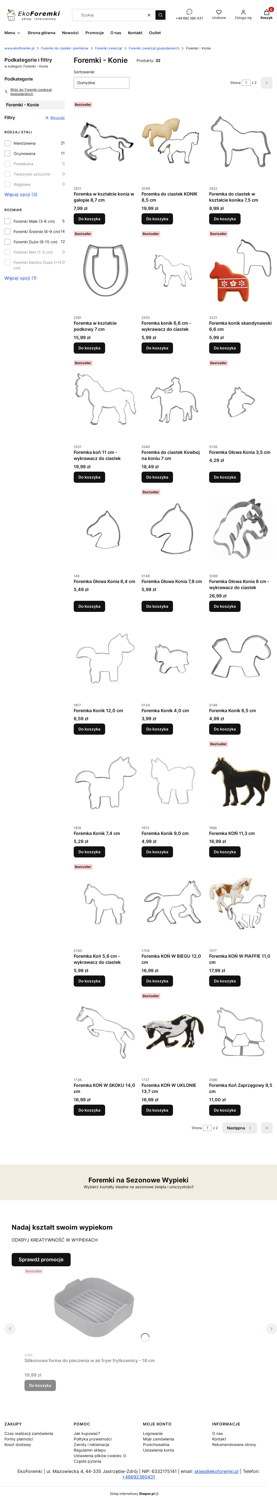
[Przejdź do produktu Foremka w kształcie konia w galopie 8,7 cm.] (105, 141)
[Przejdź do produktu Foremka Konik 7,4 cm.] (105, 780)
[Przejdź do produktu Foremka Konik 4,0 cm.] (173, 658)
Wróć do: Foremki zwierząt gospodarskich (28, 91)
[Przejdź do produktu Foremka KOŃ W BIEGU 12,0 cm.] (173, 903)
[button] (160, 15)
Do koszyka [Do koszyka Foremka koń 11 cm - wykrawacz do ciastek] (89, 477)
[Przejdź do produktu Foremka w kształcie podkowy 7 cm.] (105, 270)
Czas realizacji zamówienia (28, 1433)
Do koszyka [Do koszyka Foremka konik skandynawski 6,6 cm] (225, 348)
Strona (235, 83)
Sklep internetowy (132, 1494)
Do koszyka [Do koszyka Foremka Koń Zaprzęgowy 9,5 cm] (225, 1110)
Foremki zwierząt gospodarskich (154, 48)
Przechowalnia (156, 1444)
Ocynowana (24, 153)
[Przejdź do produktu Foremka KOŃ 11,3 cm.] (241, 780)
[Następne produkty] (239, 1128)
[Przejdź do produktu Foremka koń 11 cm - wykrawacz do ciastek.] (105, 399)
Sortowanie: (84, 71)
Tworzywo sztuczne (32, 174)
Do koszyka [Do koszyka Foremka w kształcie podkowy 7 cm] (89, 348)
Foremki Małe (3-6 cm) (34, 221)
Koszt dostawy (17, 1444)
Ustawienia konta (158, 1450)
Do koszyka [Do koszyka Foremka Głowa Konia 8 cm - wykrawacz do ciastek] (225, 606)
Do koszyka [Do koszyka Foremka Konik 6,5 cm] (225, 729)
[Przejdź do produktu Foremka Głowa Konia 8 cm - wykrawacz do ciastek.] (241, 529)
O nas (217, 1433)
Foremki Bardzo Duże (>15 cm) (38, 265)
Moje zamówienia (158, 1439)
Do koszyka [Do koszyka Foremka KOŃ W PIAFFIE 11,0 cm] (225, 981)
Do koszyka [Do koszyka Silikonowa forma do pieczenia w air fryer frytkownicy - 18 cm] (40, 1385)
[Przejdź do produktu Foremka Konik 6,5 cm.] (241, 658)
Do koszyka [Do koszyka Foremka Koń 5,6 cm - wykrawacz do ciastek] (89, 981)
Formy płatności (18, 1439)
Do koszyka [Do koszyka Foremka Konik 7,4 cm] (89, 851)
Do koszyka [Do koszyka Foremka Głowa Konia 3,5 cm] (225, 477)
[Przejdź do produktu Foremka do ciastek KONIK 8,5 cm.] (173, 141)
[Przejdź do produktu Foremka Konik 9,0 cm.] (173, 780)
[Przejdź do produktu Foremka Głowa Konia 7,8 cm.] (173, 529)
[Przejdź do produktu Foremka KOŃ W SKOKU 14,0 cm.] (105, 1032)
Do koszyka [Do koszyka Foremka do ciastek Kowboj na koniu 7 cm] (157, 477)
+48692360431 (138, 1477)
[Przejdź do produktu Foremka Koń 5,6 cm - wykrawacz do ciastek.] (105, 903)
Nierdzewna (25, 143)
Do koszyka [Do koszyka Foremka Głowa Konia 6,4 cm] (89, 606)
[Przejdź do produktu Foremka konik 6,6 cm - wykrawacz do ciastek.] (173, 270)
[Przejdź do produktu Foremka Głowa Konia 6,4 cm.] (105, 529)
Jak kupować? (87, 1433)
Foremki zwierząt (108, 48)
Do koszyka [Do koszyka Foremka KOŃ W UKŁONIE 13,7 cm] (157, 1110)
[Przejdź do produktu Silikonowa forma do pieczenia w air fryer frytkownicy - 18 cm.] (94, 1308)
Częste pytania (87, 1461)
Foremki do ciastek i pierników (64, 48)
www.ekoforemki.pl (19, 48)
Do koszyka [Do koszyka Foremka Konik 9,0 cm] (157, 851)
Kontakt (219, 1439)
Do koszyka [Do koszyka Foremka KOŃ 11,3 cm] (225, 851)
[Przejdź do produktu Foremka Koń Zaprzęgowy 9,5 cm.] (241, 1032)
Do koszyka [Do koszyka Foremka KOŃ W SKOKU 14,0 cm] (89, 1110)
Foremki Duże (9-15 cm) (36, 241)
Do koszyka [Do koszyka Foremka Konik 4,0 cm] (157, 729)
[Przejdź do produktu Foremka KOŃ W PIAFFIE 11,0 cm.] (241, 903)
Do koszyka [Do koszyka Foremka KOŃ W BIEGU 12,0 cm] (157, 981)
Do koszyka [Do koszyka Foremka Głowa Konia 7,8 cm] (157, 606)
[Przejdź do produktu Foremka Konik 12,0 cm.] (105, 658)
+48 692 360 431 (189, 18)
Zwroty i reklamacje (91, 1444)
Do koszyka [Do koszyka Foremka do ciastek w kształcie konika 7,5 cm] (225, 218)
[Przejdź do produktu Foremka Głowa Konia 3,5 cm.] (241, 399)
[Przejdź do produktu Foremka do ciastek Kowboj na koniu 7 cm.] (173, 399)
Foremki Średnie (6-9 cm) (37, 231)
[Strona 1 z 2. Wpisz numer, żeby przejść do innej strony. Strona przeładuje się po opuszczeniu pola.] (246, 83)
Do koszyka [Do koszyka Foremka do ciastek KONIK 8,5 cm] (157, 218)
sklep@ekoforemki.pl (216, 1471)
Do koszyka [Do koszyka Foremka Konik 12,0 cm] (89, 729)
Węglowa (22, 184)
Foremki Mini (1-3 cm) (33, 252)
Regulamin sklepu (90, 1450)
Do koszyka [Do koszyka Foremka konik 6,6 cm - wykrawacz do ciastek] (157, 348)
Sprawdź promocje (41, 1259)
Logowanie (153, 1433)
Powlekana (23, 163)
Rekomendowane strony (234, 1444)
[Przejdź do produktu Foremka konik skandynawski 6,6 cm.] (241, 270)
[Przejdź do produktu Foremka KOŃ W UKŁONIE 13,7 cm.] (173, 1032)
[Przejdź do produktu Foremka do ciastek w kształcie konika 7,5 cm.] (241, 141)
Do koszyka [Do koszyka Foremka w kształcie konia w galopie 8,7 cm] (89, 218)
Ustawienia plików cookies (98, 1455)
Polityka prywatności (93, 1439)
